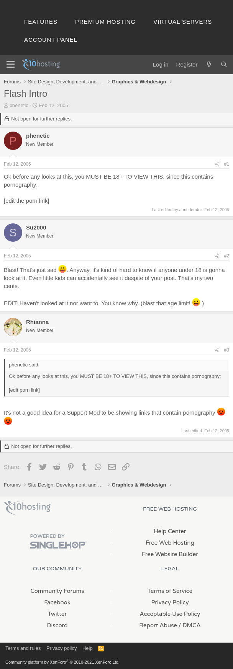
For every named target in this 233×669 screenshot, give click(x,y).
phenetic (19, 105)
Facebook (57, 602)
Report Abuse (158, 625)
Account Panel (50, 39)
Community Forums (57, 591)
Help (87, 648)
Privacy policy (61, 648)
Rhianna (37, 322)
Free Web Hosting (170, 542)
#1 (226, 164)
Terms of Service (170, 591)
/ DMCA (190, 625)
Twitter (57, 613)
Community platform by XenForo (62, 662)
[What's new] (208, 64)
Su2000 (36, 227)
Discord (57, 625)
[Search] (224, 64)
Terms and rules (23, 648)
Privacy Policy (170, 602)
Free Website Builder (170, 554)
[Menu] (11, 64)
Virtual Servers (182, 21)
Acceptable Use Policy (170, 613)
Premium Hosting (105, 21)
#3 (226, 350)
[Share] (217, 164)
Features (40, 21)
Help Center (170, 531)
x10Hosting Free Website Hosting (27, 508)
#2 (226, 256)
